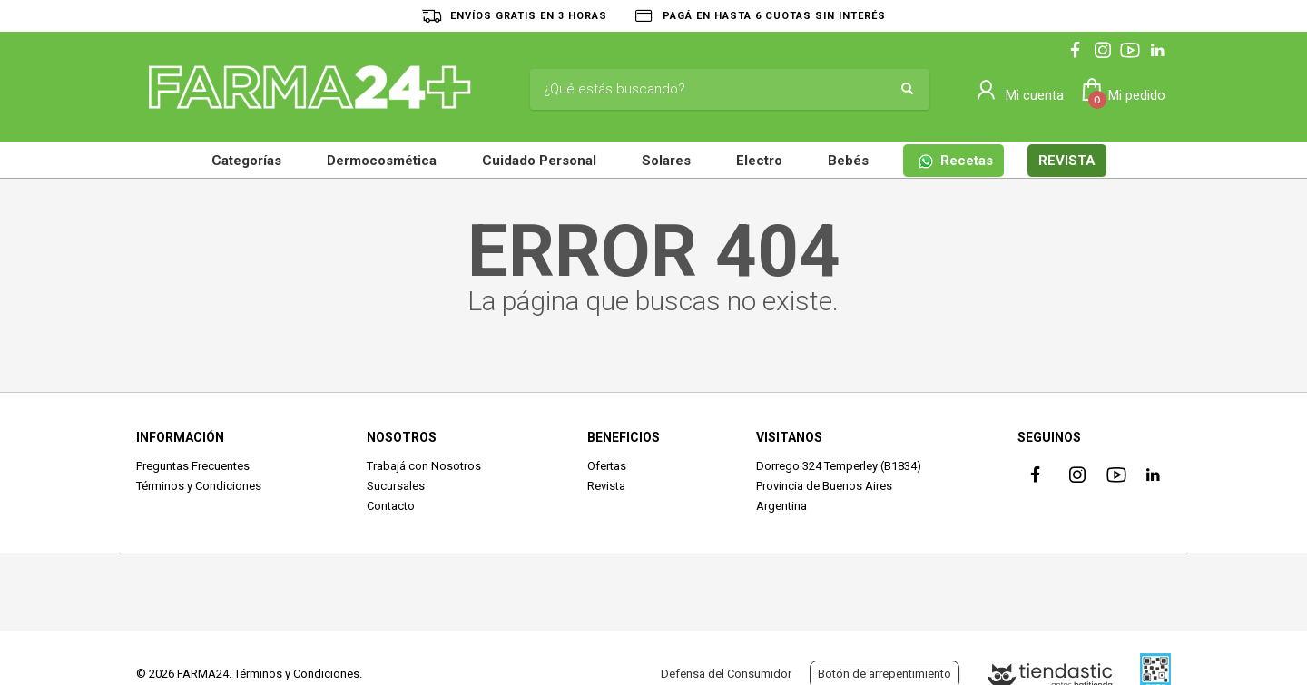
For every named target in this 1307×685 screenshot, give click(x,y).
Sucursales (396, 486)
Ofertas (606, 466)
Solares (666, 160)
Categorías (246, 160)
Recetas (956, 161)
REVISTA (1067, 160)
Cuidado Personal (539, 160)
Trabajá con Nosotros (424, 466)
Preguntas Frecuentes (193, 466)
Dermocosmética (382, 160)
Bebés (848, 160)
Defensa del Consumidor (726, 673)
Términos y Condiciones (198, 486)
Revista (606, 486)
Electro (759, 160)
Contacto (391, 506)
